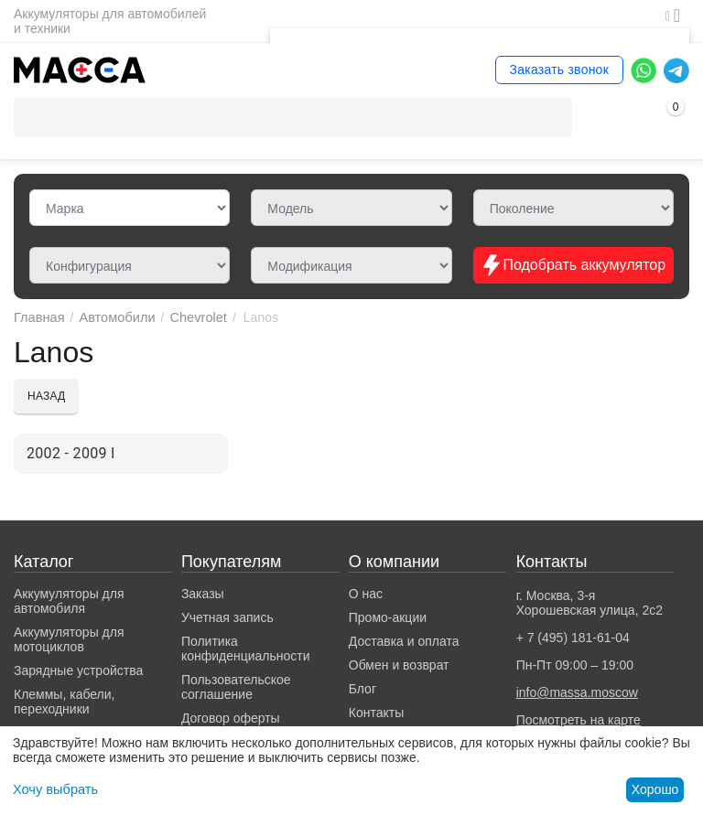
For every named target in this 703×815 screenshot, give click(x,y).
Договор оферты (230, 718)
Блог (362, 688)
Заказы (202, 593)
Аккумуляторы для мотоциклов (69, 639)
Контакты (376, 712)
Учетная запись (227, 617)
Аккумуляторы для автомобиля (69, 601)
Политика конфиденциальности (245, 648)
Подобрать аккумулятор (573, 265)
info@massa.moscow (577, 692)
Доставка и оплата (404, 641)
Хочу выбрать (53, 789)
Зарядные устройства (78, 670)
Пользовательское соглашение (236, 687)
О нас (366, 593)
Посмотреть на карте (578, 720)
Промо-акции (388, 617)
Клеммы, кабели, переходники (64, 701)
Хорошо (655, 789)
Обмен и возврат (399, 665)
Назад (46, 396)
